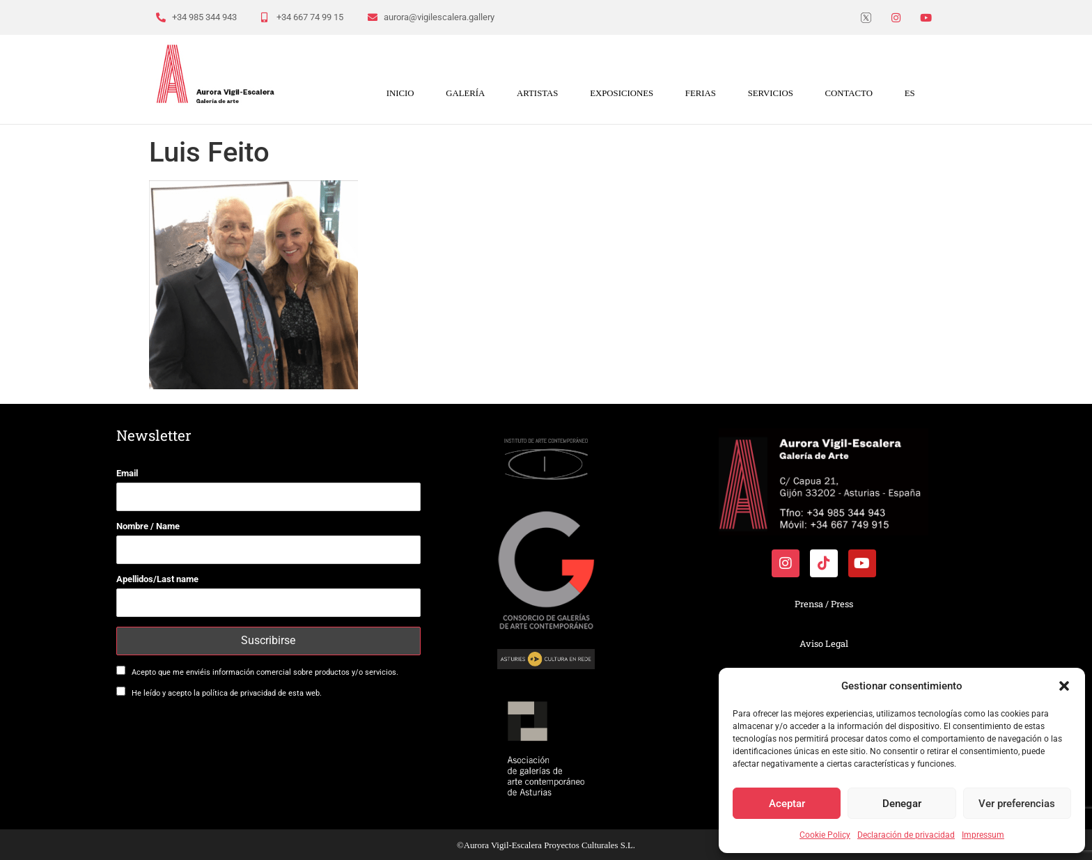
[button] (1064, 686)
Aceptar (787, 803)
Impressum (983, 835)
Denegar (901, 803)
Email (127, 473)
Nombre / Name (148, 526)
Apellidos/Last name (157, 579)
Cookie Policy (825, 835)
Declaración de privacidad (906, 835)
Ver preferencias (1016, 803)
